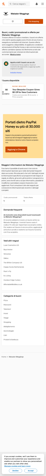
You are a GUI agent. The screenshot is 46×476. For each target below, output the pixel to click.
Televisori (7, 309)
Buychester (8, 249)
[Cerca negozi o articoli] (19, 3)
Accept (31, 471)
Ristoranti (7, 305)
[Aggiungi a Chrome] (16, 149)
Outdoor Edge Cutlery (12, 280)
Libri (5, 335)
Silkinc (6, 258)
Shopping (7, 322)
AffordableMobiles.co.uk (13, 284)
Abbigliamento (9, 326)
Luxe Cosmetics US (11, 245)
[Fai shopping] (34, 21)
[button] (42, 4)
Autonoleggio (9, 331)
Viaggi (6, 318)
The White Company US (13, 263)
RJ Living (7, 276)
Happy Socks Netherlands (14, 267)
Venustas (7, 254)
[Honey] (3, 3)
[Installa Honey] (16, 73)
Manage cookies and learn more (17, 466)
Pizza (6, 300)
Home (3, 357)
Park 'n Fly (7, 271)
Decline (16, 471)
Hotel (6, 313)
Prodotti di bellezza (11, 340)
